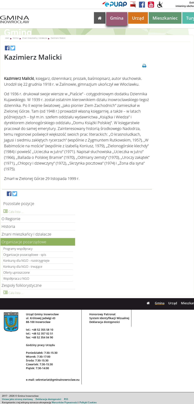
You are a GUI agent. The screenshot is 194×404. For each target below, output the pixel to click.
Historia (8, 226)
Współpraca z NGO (16, 278)
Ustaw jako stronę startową (17, 399)
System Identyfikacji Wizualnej (109, 318)
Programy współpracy (17, 249)
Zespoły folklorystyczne (22, 285)
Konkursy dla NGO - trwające (22, 266)
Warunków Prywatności (65, 402)
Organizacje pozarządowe (24, 241)
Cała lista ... (13, 212)
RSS (66, 399)
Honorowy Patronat (102, 314)
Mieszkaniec (165, 18)
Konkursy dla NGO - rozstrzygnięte (26, 260)
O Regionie (11, 218)
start (7, 38)
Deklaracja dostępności (104, 322)
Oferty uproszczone (16, 272)
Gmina (117, 18)
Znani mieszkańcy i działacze (34, 38)
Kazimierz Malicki (58, 38)
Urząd (138, 18)
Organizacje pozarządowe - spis (24, 255)
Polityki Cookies (88, 402)
